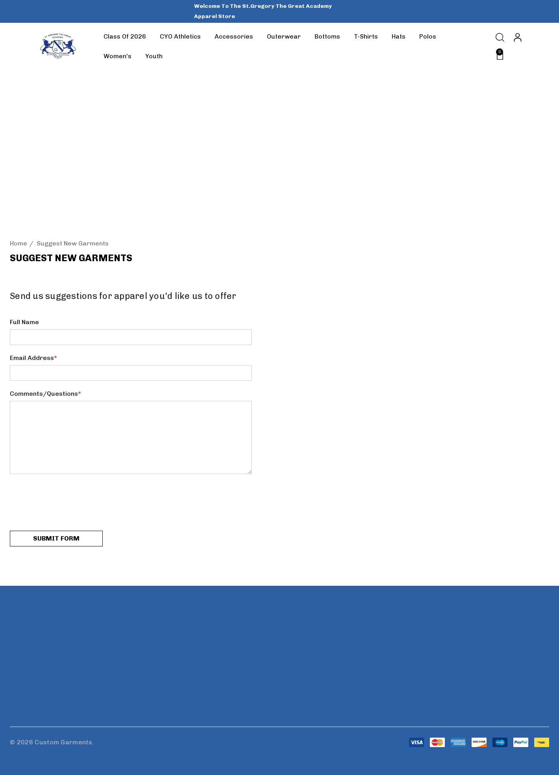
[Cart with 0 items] (497, 55)
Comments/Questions (45, 393)
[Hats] (398, 36)
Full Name (24, 322)
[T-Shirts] (366, 36)
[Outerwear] (283, 36)
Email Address (33, 358)
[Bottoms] (327, 36)
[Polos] (427, 36)
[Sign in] (517, 37)
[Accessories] (233, 36)
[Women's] (117, 56)
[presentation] (70, 503)
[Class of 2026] (124, 36)
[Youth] (153, 56)
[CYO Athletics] (180, 38)
